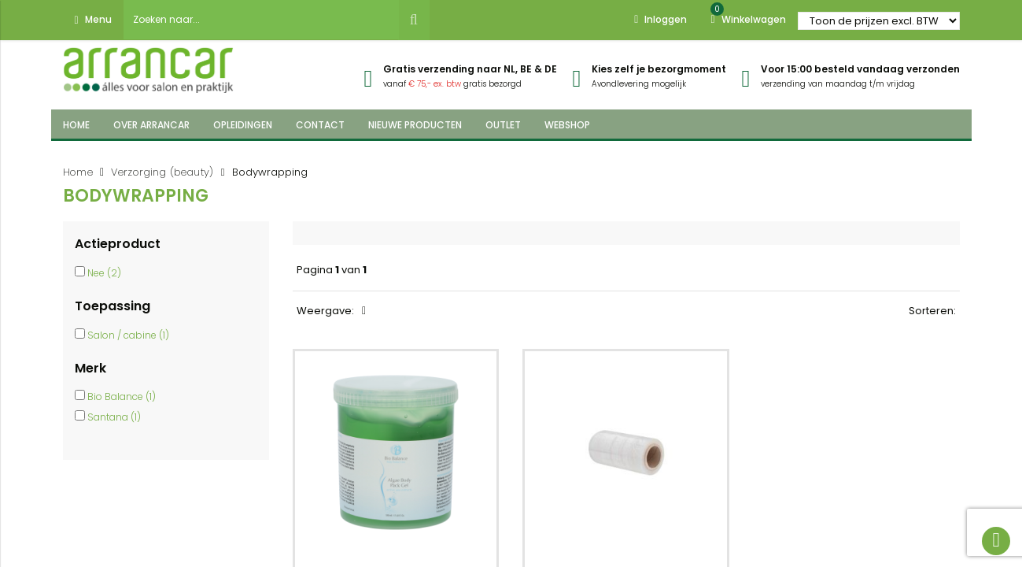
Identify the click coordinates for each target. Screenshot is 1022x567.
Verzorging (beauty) (162, 172)
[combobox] (261, 19)
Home (78, 172)
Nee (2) (104, 273)
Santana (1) (114, 417)
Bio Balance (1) (121, 396)
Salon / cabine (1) (128, 335)
